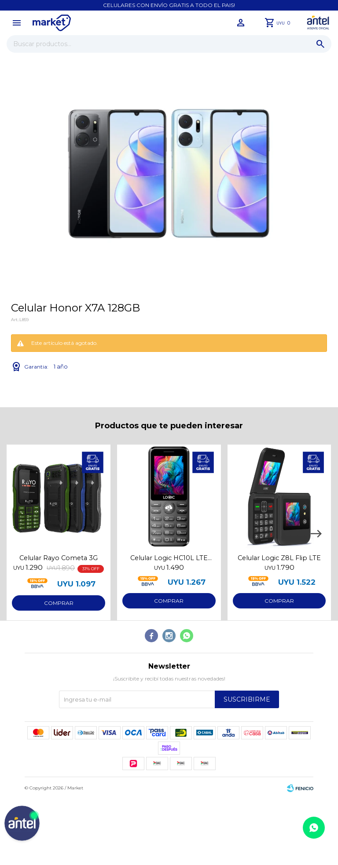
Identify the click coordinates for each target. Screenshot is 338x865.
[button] (316, 534)
